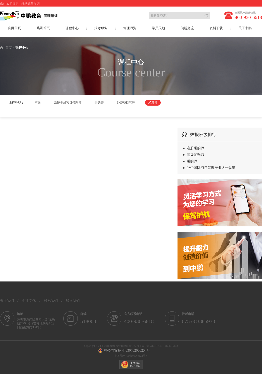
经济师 (152, 102)
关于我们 (7, 300)
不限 (38, 102)
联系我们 (51, 300)
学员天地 (158, 28)
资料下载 (216, 28)
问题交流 (187, 28)
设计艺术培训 (9, 3)
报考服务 (100, 28)
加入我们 (73, 300)
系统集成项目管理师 (67, 102)
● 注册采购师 (193, 148)
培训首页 (43, 28)
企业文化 (29, 300)
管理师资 (129, 28)
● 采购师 (190, 161)
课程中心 (72, 28)
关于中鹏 (245, 28)
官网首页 (14, 28)
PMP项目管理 (126, 102)
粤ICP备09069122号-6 (135, 355)
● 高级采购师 (193, 155)
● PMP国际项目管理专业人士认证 (209, 168)
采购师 (99, 102)
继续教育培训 (30, 3)
